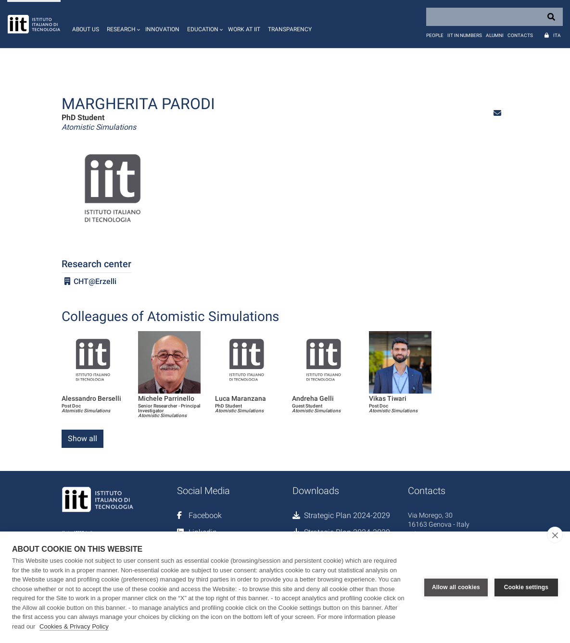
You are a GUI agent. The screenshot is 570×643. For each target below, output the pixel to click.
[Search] (494, 17)
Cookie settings (526, 587)
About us (85, 29)
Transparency (290, 29)
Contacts (520, 35)
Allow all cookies (456, 587)
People (434, 35)
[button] (122, 24)
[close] (555, 535)
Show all (82, 438)
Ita (557, 35)
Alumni (495, 35)
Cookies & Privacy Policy (74, 626)
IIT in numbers (464, 35)
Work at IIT (244, 29)
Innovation (162, 29)
